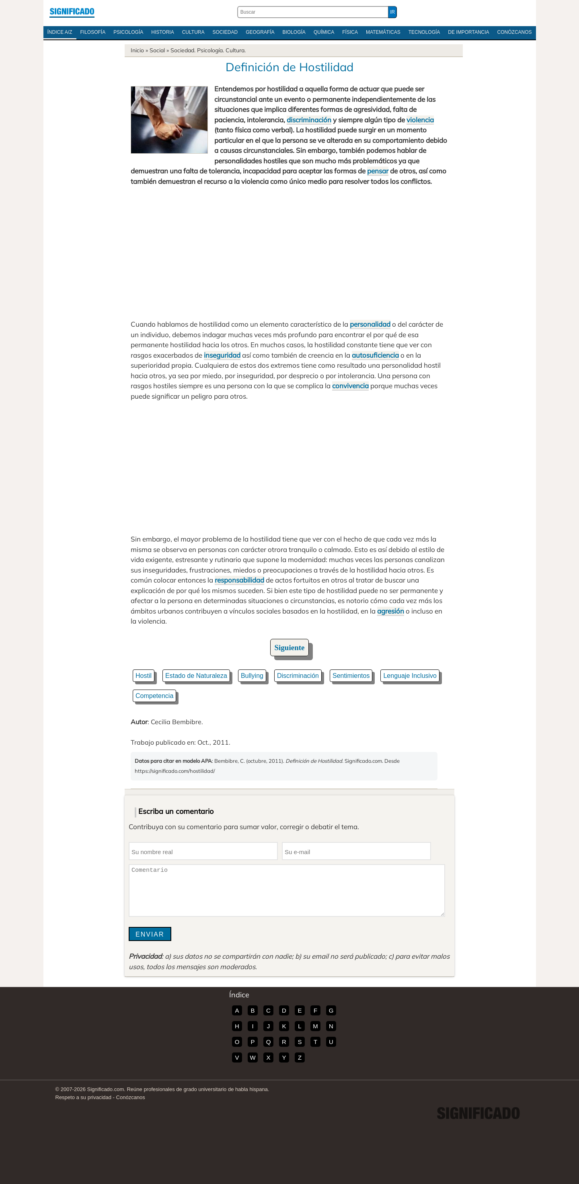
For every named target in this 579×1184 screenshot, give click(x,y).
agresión (390, 611)
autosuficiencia (375, 355)
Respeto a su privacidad (83, 1097)
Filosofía (93, 32)
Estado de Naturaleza (196, 675)
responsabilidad (239, 580)
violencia (420, 119)
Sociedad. (182, 50)
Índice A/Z (59, 32)
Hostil (144, 675)
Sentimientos (351, 675)
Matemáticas (383, 32)
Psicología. (210, 50)
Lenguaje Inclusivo (410, 675)
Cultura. (236, 50)
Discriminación (298, 675)
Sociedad (225, 32)
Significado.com (71, 12)
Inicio (137, 50)
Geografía (260, 32)
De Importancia (468, 32)
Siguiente (290, 647)
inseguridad (222, 355)
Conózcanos (514, 32)
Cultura (193, 32)
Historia (162, 32)
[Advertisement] (289, 252)
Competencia (154, 695)
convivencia (350, 385)
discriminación (309, 119)
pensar (377, 171)
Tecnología (424, 32)
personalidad (370, 324)
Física (350, 32)
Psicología (128, 32)
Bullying (252, 675)
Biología (294, 32)
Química (324, 32)
